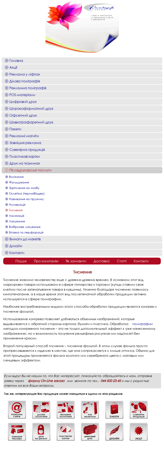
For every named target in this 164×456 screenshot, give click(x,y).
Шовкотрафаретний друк (31, 122)
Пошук (21, 261)
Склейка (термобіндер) (27, 193)
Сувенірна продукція (27, 149)
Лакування (17, 221)
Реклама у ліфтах (24, 74)
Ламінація (16, 216)
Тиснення (15, 210)
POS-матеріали (22, 94)
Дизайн (15, 246)
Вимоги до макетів (25, 239)
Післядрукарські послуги (30, 170)
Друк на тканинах (24, 163)
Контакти (16, 252)
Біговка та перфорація (26, 232)
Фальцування (19, 182)
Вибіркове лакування (24, 227)
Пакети (15, 129)
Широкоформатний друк (31, 108)
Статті (121, 261)
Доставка (102, 261)
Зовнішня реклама (25, 142)
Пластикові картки (24, 156)
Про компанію (46, 261)
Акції (13, 67)
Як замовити (76, 261)
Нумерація (17, 204)
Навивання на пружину (26, 199)
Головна (16, 60)
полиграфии (142, 324)
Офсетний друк (23, 115)
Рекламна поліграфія (27, 88)
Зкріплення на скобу (24, 188)
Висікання (16, 177)
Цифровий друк (23, 101)
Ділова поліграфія (24, 81)
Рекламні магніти (24, 136)
